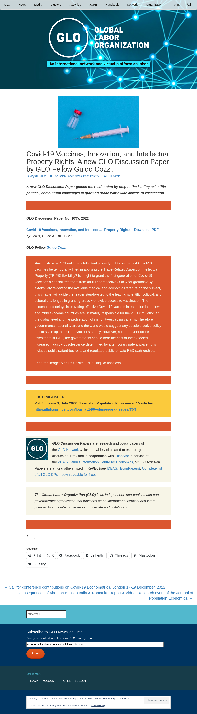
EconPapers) (129, 468)
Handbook (112, 4)
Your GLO (33, 674)
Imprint (175, 4)
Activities (75, 4)
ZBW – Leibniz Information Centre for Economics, (96, 462)
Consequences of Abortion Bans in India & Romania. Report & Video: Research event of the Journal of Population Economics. (106, 596)
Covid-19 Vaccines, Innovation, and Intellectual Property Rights (78, 230)
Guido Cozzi (56, 247)
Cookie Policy (98, 705)
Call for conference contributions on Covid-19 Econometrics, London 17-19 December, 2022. (85, 587)
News (22, 4)
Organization (154, 4)
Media (38, 4)
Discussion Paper (63, 176)
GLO (7, 4)
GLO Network (68, 450)
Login (34, 680)
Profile (65, 680)
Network (132, 4)
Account (49, 680)
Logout (80, 680)
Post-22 (94, 176)
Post (86, 176)
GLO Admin (113, 176)
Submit (35, 653)
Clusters (56, 4)
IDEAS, (112, 468)
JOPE (93, 4)
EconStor (122, 456)
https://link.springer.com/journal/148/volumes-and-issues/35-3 (85, 409)
